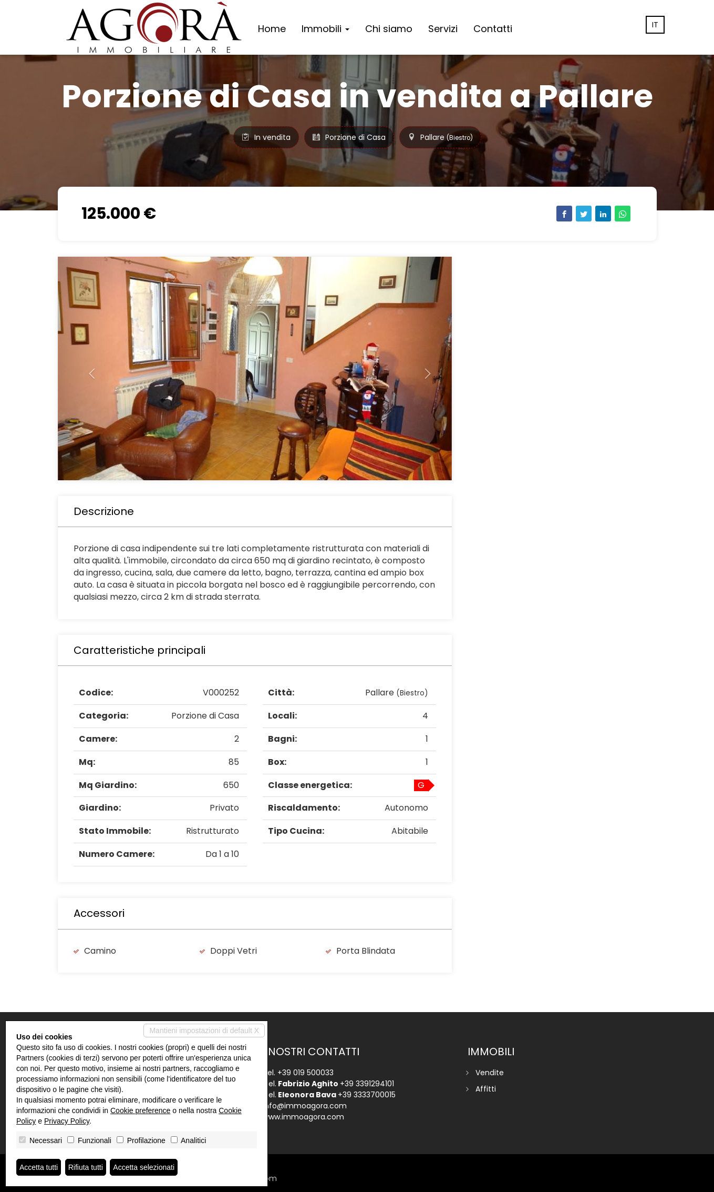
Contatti (492, 28)
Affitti (485, 1089)
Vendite (489, 1072)
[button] (87, 368)
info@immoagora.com (305, 1105)
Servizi (443, 28)
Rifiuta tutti (85, 1167)
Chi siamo (388, 28)
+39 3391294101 (367, 1083)
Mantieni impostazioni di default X (204, 1030)
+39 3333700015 (367, 1094)
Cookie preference (140, 1110)
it (655, 24)
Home (272, 28)
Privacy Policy (66, 1121)
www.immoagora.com (303, 1117)
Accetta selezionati (143, 1167)
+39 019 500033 (305, 1072)
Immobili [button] (325, 28)
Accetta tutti (38, 1167)
